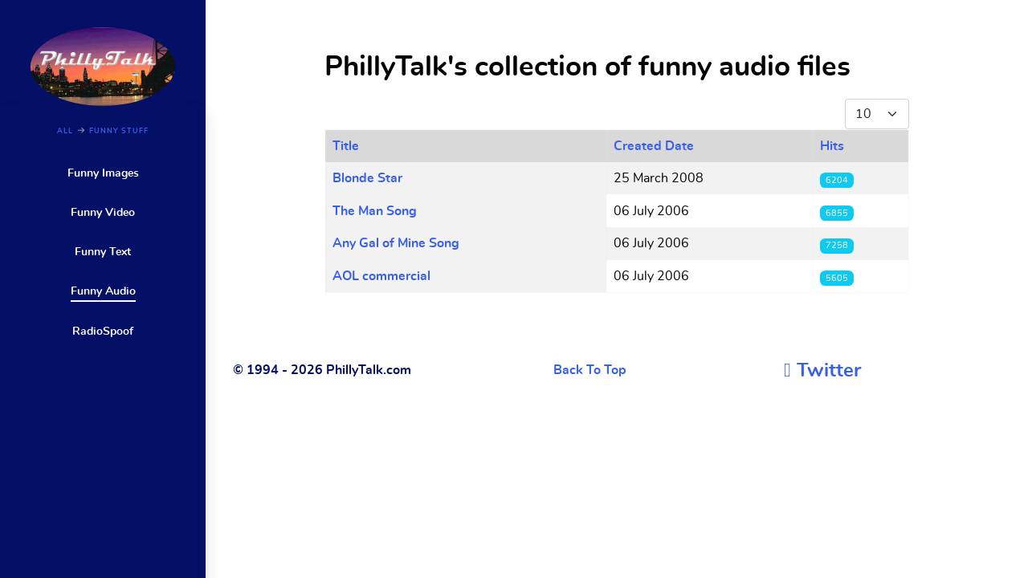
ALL (65, 131)
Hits (832, 146)
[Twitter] (822, 371)
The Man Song (374, 211)
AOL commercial (381, 276)
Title (345, 146)
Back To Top (589, 370)
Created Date (654, 146)
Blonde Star (367, 178)
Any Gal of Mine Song (395, 243)
